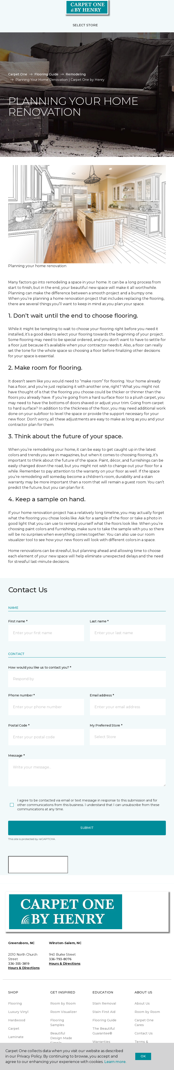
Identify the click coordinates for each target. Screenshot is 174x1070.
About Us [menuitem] (142, 1003)
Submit (87, 828)
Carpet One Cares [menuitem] (144, 1022)
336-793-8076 (60, 959)
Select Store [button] (85, 25)
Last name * (99, 621)
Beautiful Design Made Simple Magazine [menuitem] (61, 1040)
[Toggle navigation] (7, 9)
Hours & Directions (24, 968)
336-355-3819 (18, 964)
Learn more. (115, 1062)
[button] (157, 9)
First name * (17, 621)
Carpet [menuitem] (13, 1029)
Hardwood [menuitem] (16, 1020)
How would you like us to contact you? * (39, 667)
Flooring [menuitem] (15, 1003)
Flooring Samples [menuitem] (57, 1022)
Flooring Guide (46, 74)
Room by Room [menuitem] (63, 1003)
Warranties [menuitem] (101, 1042)
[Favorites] (162, 9)
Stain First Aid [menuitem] (103, 1012)
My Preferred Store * (106, 725)
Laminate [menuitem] (16, 1037)
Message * (16, 755)
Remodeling (76, 74)
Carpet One (17, 74)
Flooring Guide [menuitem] (104, 1020)
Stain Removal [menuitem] (104, 1003)
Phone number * (21, 695)
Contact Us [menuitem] (144, 1033)
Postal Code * (18, 725)
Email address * (102, 695)
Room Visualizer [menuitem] (63, 1012)
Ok (143, 1056)
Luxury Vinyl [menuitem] (18, 1012)
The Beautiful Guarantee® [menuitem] (103, 1031)
